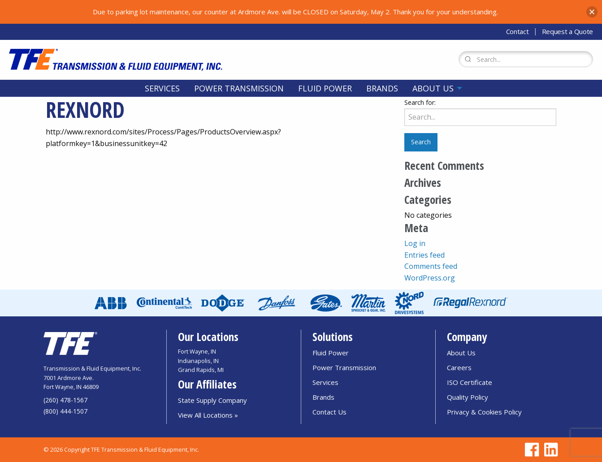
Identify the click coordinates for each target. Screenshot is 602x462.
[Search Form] (526, 59)
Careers (459, 367)
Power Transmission (239, 88)
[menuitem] (162, 88)
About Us (433, 88)
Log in (414, 243)
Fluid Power (325, 88)
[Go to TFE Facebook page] (530, 450)
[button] (592, 11)
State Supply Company (212, 400)
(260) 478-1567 (65, 400)
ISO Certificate (469, 382)
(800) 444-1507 (65, 411)
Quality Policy (467, 397)
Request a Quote (567, 31)
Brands (382, 88)
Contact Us (329, 411)
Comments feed (430, 266)
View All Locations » (208, 414)
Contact (517, 31)
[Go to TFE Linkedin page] (549, 450)
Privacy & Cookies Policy (484, 411)
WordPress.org (429, 278)
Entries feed (424, 255)
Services (162, 88)
